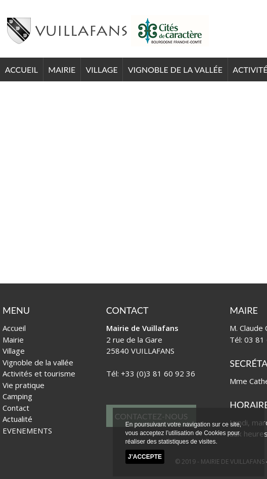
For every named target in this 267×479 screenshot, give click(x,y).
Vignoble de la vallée (175, 69)
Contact (16, 408)
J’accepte (145, 456)
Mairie (61, 69)
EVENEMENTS (27, 430)
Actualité (17, 419)
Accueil (21, 69)
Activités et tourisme (39, 373)
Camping (17, 396)
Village (101, 69)
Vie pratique (24, 385)
